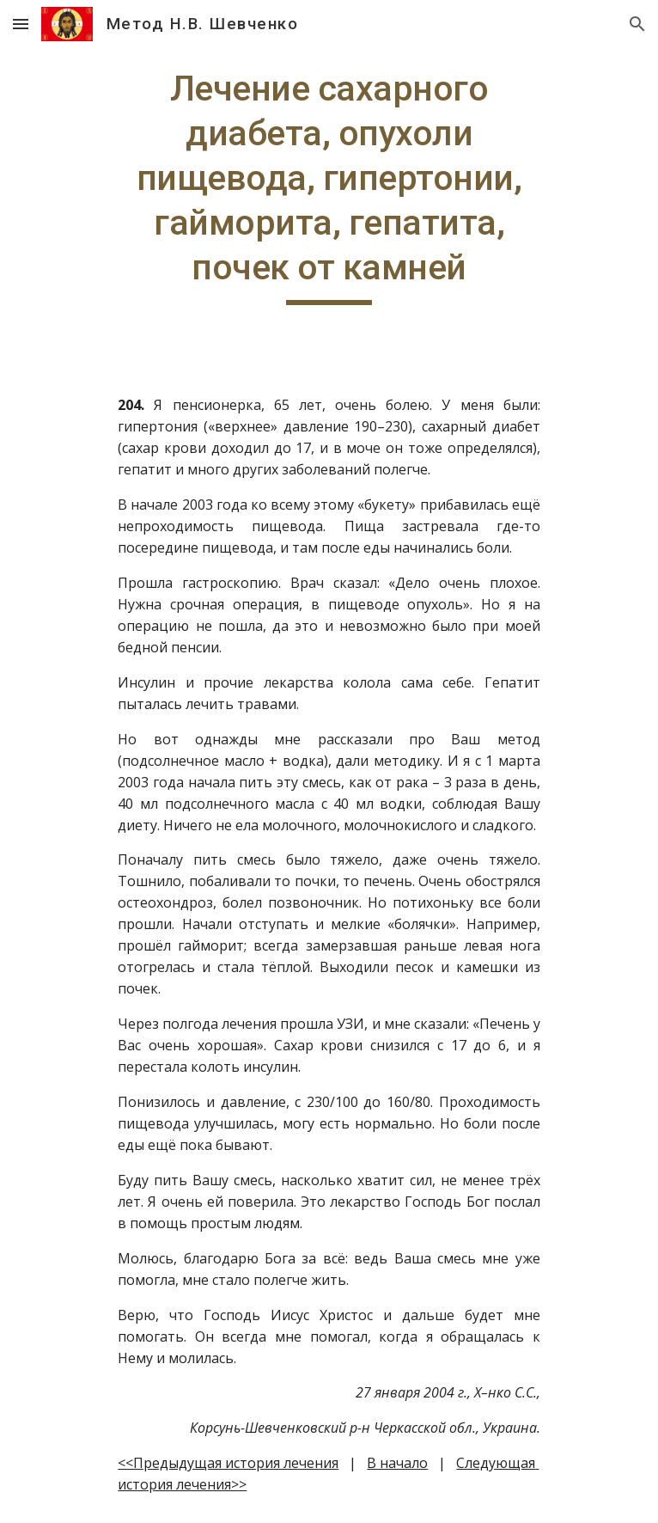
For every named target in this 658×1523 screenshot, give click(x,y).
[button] (20, 23)
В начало (397, 1462)
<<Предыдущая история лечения (228, 1462)
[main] (328, 185)
